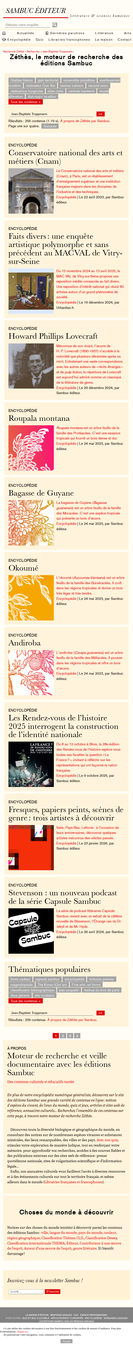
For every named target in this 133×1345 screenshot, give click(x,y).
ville (44, 1232)
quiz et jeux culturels (35, 1318)
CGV (75, 1315)
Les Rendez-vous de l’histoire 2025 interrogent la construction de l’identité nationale (63, 727)
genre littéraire (85, 1248)
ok (101, 114)
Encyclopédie (16, 39)
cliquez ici (22, 1331)
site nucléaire (44, 995)
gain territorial (48, 80)
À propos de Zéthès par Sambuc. (85, 121)
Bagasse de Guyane (41, 494)
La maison (104, 39)
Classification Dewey (101, 1237)
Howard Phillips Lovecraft (53, 337)
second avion (98, 85)
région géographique (23, 1237)
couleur (110, 1232)
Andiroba (24, 643)
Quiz (40, 39)
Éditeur (72, 1243)
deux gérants (20, 995)
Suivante (50, 126)
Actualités (25, 33)
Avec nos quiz (107, 1139)
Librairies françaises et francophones (73, 1181)
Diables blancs (22, 80)
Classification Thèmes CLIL (62, 1237)
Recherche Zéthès (13, 51)
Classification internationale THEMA (36, 1243)
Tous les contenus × (26, 102)
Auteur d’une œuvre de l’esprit (48, 1248)
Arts (127, 33)
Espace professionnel (93, 1315)
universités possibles (79, 80)
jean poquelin (69, 990)
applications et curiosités (67, 1318)
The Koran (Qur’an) (52, 985)
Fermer (67, 1341)
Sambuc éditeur (36, 11)
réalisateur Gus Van (40, 85)
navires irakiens (71, 85)
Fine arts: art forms (86, 985)
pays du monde (90, 1232)
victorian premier (101, 979)
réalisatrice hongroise (27, 91)
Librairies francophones (69, 39)
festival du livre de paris (101, 990)
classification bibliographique (32, 990)
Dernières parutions (65, 33)
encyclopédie (74, 979)
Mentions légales (61, 1315)
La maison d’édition (37, 1315)
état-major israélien (42, 96)
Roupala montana (39, 419)
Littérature (104, 33)
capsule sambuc (47, 979)
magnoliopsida (22, 985)
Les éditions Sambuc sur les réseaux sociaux (66, 1321)
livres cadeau (20, 979)
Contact (124, 39)
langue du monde (63, 1232)
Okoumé (23, 569)
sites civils (55, 91)
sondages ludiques (115, 1318)
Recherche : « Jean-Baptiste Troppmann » (50, 51)
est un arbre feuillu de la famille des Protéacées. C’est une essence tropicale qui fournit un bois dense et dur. (88, 433)
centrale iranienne (81, 91)
